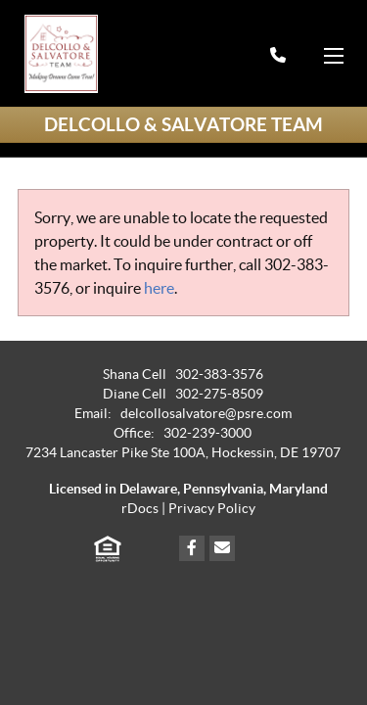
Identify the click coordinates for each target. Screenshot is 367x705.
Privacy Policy (211, 508)
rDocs (140, 508)
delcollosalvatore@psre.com (206, 413)
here (159, 288)
